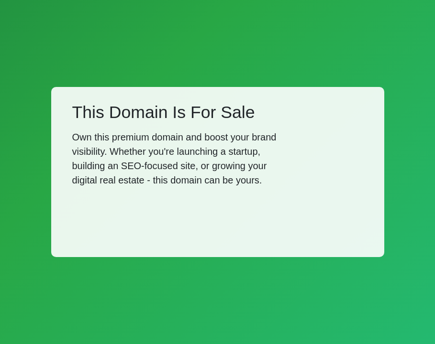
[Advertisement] (180, 220)
